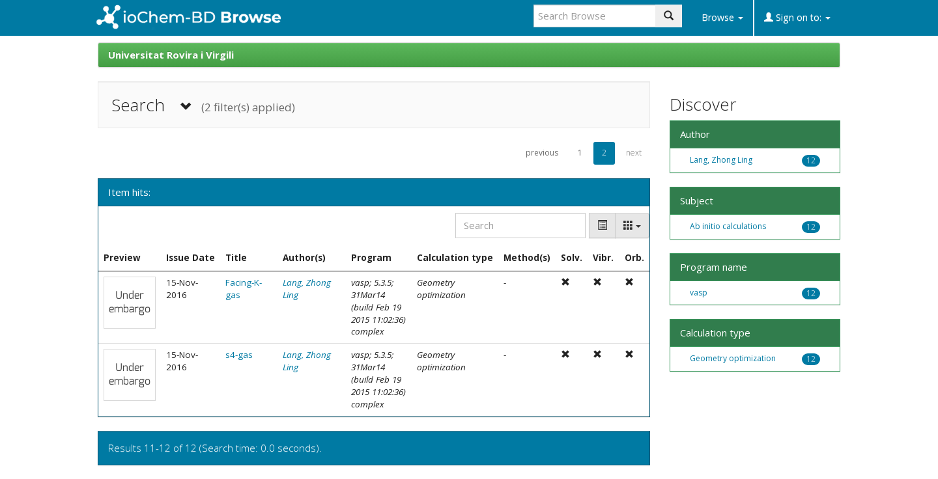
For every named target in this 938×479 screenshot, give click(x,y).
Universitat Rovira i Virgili (171, 54)
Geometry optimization (733, 358)
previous (542, 152)
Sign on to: (797, 17)
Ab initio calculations (728, 226)
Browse (722, 17)
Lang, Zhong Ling (721, 159)
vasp (698, 292)
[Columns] (632, 225)
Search (203, 105)
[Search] (520, 225)
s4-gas (239, 355)
